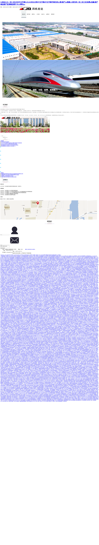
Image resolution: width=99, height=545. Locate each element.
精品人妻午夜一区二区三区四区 (78, 318)
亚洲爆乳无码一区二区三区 (93, 306)
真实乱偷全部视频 (73, 316)
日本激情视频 (66, 262)
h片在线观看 (45, 263)
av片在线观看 (83, 400)
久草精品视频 (11, 283)
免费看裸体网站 (84, 386)
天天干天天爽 (85, 282)
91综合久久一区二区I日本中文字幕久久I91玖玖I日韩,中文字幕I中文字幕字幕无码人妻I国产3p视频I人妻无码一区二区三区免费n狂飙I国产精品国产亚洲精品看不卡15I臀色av (30, 255)
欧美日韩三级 (38, 365)
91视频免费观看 (38, 327)
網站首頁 (23, 14)
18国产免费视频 (83, 275)
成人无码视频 (10, 306)
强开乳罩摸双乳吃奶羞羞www (39, 380)
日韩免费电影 (79, 339)
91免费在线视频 (32, 328)
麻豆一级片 (69, 314)
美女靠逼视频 (90, 302)
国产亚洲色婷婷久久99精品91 (36, 400)
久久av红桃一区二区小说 (28, 265)
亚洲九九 (35, 388)
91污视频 (69, 334)
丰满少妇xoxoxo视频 (61, 338)
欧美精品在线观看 (51, 281)
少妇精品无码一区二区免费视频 (80, 281)
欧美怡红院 (21, 383)
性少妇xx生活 (3, 295)
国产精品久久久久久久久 (38, 307)
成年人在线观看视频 (88, 338)
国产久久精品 (62, 320)
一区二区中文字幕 (65, 382)
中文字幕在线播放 (9, 281)
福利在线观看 (83, 364)
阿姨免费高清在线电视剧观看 (23, 328)
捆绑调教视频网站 (23, 401)
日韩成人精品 (6, 258)
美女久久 (66, 276)
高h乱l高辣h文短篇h (52, 347)
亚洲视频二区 (11, 298)
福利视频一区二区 (70, 349)
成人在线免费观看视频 (63, 278)
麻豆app (36, 378)
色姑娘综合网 (51, 313)
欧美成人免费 (92, 343)
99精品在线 (84, 382)
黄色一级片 (16, 380)
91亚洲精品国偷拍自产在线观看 (92, 294)
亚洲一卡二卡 (22, 319)
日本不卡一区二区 (42, 262)
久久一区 (27, 319)
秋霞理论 (27, 264)
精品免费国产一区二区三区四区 (22, 335)
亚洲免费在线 (6, 321)
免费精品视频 (54, 378)
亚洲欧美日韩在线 (10, 264)
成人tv (97, 265)
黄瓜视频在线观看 (92, 265)
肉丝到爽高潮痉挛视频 (42, 333)
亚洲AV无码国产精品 (24, 257)
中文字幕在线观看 (55, 287)
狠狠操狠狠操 (25, 303)
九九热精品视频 (11, 347)
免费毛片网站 (40, 348)
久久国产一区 (22, 325)
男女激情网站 (36, 383)
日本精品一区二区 (38, 313)
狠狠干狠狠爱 (41, 342)
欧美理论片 (84, 261)
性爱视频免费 (38, 341)
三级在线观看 (91, 305)
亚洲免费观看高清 (20, 364)
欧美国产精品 (24, 324)
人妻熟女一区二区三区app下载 (81, 335)
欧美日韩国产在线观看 (10, 368)
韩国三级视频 (95, 334)
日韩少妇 (2, 266)
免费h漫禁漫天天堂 (34, 375)
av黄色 (28, 277)
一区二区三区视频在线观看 (28, 383)
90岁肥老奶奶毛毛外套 (48, 301)
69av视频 (28, 339)
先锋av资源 (65, 380)
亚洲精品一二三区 (22, 306)
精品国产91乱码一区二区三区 (47, 322)
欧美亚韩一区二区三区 (87, 322)
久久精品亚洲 (55, 338)
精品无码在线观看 (6, 356)
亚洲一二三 (68, 279)
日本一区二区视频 (45, 313)
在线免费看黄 (78, 377)
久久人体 (58, 308)
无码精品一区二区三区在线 (42, 296)
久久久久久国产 (79, 382)
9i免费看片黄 (18, 336)
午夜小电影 (57, 306)
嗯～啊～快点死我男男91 (62, 294)
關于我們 (28, 14)
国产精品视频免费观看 (91, 262)
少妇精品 (86, 348)
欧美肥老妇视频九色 (68, 267)
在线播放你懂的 (88, 341)
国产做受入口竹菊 (66, 304)
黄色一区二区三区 (54, 261)
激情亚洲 (22, 381)
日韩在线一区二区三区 (12, 276)
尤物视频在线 (48, 282)
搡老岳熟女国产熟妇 (94, 261)
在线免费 (30, 381)
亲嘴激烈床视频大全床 (64, 306)
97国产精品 (51, 298)
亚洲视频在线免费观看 (80, 263)
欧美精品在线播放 (74, 326)
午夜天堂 (54, 321)
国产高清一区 (70, 276)
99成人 (62, 357)
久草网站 (25, 363)
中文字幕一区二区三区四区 (10, 357)
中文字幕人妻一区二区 (40, 346)
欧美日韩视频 (43, 379)
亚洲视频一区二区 (68, 397)
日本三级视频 (51, 317)
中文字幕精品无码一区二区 (83, 265)
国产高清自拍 (42, 315)
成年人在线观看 (71, 288)
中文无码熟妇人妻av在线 (63, 356)
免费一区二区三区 (76, 275)
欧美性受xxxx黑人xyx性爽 (32, 281)
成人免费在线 (74, 256)
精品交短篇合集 (19, 324)
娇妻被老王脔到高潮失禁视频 (53, 265)
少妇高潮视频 (44, 273)
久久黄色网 (43, 282)
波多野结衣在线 (76, 341)
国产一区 (17, 344)
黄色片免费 (90, 381)
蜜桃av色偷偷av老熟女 (85, 305)
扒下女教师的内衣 (59, 347)
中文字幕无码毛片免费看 (52, 283)
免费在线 (31, 380)
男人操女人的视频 (36, 260)
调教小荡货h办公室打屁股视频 (88, 280)
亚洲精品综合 (96, 275)
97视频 (96, 336)
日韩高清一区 (9, 287)
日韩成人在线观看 (4, 263)
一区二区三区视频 (52, 280)
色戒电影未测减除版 (23, 355)
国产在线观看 (59, 328)
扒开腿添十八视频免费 (5, 283)
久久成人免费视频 (84, 324)
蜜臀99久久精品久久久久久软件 (23, 327)
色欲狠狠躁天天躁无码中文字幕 (73, 380)
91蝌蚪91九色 (8, 256)
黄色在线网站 (92, 264)
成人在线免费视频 (92, 339)
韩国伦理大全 (61, 354)
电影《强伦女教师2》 (7, 359)
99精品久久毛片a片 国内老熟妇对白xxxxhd (85, 342)
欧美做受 (49, 260)
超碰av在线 (52, 355)
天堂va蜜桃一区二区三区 (11, 279)
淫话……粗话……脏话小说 (79, 362)
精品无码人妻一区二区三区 (53, 278)
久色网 (88, 396)
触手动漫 (42, 294)
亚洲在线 (59, 296)
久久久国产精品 (85, 360)
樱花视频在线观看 (16, 281)
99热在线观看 (79, 273)
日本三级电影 (18, 276)
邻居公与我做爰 (5, 298)
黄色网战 (86, 306)
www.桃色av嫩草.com (34, 368)
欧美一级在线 (13, 256)
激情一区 (95, 279)
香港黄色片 (38, 360)
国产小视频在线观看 (64, 395)
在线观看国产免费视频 (75, 296)
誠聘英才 (48, 14)
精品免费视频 (30, 273)
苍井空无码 (11, 366)
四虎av (50, 285)
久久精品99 (2, 334)
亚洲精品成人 (93, 389)
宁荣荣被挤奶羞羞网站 (60, 259)
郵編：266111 (20, 249)
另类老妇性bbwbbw (9, 342)
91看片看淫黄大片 (76, 286)
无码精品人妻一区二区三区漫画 (31, 295)
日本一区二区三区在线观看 (34, 278)
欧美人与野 (37, 268)
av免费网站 (38, 399)
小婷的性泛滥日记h (3, 307)
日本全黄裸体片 (36, 301)
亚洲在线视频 (6, 365)
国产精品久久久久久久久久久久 (72, 258)
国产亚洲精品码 (61, 262)
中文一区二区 (25, 273)
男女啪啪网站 (17, 257)
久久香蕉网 (96, 259)
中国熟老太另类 (40, 274)
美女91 (19, 381)
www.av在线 (3, 299)
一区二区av (19, 356)
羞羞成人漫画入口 (83, 396)
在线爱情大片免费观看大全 (21, 259)
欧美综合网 (7, 313)
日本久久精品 (16, 340)
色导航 (40, 314)
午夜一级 (95, 286)
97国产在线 (75, 285)
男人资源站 (41, 317)
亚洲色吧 (89, 320)
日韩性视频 (81, 346)
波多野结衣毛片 (18, 357)
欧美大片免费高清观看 (24, 343)
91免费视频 (96, 298)
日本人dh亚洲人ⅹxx (24, 308)
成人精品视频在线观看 (24, 360)
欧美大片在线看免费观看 (4, 260)
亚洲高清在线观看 (26, 261)
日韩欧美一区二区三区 (75, 279)
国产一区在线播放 (80, 303)
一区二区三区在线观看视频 (79, 308)
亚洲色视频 (23, 296)
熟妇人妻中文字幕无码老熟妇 (9, 257)
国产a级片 (19, 347)
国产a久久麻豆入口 (13, 346)
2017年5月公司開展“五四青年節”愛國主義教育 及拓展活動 (11, 142)
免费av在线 (55, 301)
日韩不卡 (23, 299)
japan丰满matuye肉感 (15, 262)
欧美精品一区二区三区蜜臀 (68, 286)
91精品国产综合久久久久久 (11, 268)
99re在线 (55, 362)
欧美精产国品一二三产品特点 (52, 326)
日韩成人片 (80, 325)
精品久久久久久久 (71, 294)
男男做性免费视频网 (36, 266)
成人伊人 (12, 348)
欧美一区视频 (40, 375)
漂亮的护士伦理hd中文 (68, 302)
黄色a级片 (60, 285)
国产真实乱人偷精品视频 (55, 381)
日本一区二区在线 (26, 380)
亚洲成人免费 (80, 258)
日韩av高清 (14, 359)
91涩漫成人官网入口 (17, 294)
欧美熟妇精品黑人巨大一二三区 (58, 274)
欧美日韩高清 (28, 396)
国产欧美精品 (95, 377)
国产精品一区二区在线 (93, 321)
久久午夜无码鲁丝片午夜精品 (9, 341)
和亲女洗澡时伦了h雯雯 (85, 385)
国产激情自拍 (19, 303)
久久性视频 (46, 342)
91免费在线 (2, 323)
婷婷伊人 (68, 323)
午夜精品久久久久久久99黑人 (88, 368)
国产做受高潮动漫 (37, 358)
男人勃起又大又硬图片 (33, 306)
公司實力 (38, 14)
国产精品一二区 (18, 362)
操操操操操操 (54, 367)
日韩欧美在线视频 (30, 293)
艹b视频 (61, 286)
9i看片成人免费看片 (54, 304)
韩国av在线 (82, 349)
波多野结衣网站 (73, 260)
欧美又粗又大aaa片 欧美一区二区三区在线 (9, 303)
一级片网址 (61, 322)
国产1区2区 (87, 260)
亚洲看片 (28, 276)
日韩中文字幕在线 (43, 275)
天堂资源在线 (19, 279)
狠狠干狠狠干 (11, 401)
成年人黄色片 (58, 279)
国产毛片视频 (91, 278)
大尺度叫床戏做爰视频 (11, 338)
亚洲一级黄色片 (68, 296)
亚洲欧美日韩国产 (17, 296)
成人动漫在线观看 (48, 268)
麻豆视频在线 (6, 265)
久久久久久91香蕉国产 (18, 384)
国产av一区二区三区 (28, 287)
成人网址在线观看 (11, 345)
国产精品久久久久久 (36, 265)
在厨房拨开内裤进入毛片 (37, 267)
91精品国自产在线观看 (19, 265)
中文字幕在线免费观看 (47, 276)
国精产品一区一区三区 (59, 266)
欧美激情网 (57, 333)
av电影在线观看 (39, 322)
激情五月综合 (12, 336)
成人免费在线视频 (8, 354)
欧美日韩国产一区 (87, 283)
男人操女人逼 (65, 398)
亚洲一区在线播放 (44, 265)
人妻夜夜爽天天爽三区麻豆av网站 (90, 258)
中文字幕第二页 (83, 345)
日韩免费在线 (11, 327)
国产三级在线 (60, 305)
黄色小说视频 (56, 316)
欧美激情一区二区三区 (75, 297)
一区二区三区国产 (52, 308)
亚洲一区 (50, 286)
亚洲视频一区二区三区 (83, 323)
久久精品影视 (25, 333)
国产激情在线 (31, 257)
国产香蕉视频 (31, 284)
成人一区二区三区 (51, 295)
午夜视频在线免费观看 (48, 274)
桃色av (91, 260)
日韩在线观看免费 (46, 397)
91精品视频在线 (31, 303)
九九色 (44, 307)
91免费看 (62, 268)
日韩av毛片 (53, 368)
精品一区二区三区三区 (53, 348)
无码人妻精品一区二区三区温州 (71, 340)
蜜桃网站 (4, 282)
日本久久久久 (41, 280)
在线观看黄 (72, 360)
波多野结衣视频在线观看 (52, 296)
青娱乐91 (58, 264)
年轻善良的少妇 (7, 314)
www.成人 (62, 267)
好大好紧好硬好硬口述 (67, 315)
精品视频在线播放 (18, 258)
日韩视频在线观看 (34, 298)
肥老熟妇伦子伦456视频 (59, 368)
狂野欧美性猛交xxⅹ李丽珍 (44, 259)
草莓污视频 (14, 274)
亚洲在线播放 (25, 316)
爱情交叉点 (41, 301)
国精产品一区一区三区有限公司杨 (73, 287)
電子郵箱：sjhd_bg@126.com (7, 252)
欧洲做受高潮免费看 (51, 293)
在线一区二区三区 (84, 313)
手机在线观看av (46, 302)
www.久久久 (76, 288)
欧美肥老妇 (6, 327)
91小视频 (3, 362)
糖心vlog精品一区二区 (10, 302)
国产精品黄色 (30, 333)
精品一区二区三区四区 (24, 389)
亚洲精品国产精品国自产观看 (90, 257)
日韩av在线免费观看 (25, 337)
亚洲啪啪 (40, 345)
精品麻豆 (32, 361)
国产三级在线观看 (57, 376)
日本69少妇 (63, 383)
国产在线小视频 (39, 297)
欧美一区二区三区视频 (76, 259)
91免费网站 (56, 300)
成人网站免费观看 (70, 301)
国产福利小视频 (93, 281)
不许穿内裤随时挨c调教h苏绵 (37, 305)
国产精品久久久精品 (14, 267)
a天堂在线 (71, 262)
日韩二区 (2, 261)
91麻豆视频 (65, 263)
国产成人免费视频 (72, 400)
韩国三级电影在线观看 (55, 398)
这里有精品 (56, 356)
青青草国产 (36, 333)
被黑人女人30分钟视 (75, 266)
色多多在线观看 (82, 395)
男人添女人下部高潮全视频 (75, 298)
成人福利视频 (83, 361)
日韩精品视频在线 (49, 334)
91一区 (70, 357)
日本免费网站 (24, 277)
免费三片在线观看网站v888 (28, 267)
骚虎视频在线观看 (42, 318)
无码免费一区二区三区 (5, 277)
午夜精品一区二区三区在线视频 (42, 376)
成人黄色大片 (55, 342)
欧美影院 (45, 375)
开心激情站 (13, 344)
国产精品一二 (31, 268)
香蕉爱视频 (54, 260)
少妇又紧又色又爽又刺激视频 (27, 301)
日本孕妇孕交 (85, 267)
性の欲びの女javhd (42, 354)
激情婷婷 (69, 384)
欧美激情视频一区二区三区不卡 (10, 382)
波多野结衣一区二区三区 (60, 389)
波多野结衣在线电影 (55, 339)
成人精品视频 (43, 364)
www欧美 (34, 283)
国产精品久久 (67, 284)
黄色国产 (50, 378)
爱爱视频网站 (56, 366)
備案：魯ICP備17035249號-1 (30, 249)
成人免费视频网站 (32, 319)
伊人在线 (28, 386)
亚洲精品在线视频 (37, 284)
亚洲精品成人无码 (21, 342)
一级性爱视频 (2, 256)
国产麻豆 (48, 359)
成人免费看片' (39, 261)
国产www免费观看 (45, 308)
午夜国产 (26, 381)
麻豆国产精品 (65, 324)
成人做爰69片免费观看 (43, 320)
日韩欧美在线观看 (79, 280)
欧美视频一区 (96, 344)
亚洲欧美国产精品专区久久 (78, 283)
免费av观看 (67, 298)
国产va (26, 302)
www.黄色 (85, 266)
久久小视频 (95, 386)
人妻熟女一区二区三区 (42, 298)
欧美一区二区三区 (76, 389)
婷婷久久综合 (53, 382)
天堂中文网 (75, 273)
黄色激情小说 (24, 276)
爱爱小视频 (32, 277)
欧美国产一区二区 (19, 261)
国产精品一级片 (90, 285)
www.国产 (18, 308)
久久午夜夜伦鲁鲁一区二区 (6, 328)
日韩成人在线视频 (59, 273)
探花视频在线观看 (44, 341)
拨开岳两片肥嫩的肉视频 (92, 266)
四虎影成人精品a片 (23, 275)
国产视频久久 (19, 256)
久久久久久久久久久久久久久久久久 (44, 381)
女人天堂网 (46, 256)
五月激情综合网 (17, 275)
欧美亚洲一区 (28, 298)
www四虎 (6, 266)
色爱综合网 (51, 395)
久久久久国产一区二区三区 (53, 335)
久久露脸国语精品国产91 (82, 374)
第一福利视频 (57, 302)
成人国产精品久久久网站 (43, 367)
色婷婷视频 (64, 314)
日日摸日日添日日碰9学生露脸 (91, 378)
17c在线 (31, 349)
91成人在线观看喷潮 (43, 293)
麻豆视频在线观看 (68, 361)
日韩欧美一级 (27, 398)
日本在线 (82, 336)
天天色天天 (53, 277)
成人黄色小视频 (33, 377)
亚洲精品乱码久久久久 (34, 354)
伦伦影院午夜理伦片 (4, 347)
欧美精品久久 (41, 382)
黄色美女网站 (66, 366)
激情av (26, 299)
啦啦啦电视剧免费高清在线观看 (59, 298)
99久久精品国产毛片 (48, 321)
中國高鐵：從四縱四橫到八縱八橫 (7, 175)
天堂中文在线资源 (18, 337)
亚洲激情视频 (43, 284)
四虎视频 (30, 266)
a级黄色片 (76, 347)
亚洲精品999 (92, 293)
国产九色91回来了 (15, 396)
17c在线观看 (60, 282)
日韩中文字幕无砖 (8, 284)
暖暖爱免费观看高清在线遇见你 (44, 368)
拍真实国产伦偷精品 (25, 294)
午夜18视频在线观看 (51, 258)
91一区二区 (77, 294)
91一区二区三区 (9, 379)
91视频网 (28, 347)
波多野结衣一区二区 (20, 287)
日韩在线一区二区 (17, 298)
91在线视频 (60, 263)
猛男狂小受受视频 (22, 264)
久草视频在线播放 (7, 261)
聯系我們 (52, 14)
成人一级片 (87, 362)
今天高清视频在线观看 (19, 367)
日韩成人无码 (2, 368)
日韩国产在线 (46, 389)
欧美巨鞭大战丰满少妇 (81, 260)
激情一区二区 (49, 273)
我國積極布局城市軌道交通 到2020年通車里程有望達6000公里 (12, 173)
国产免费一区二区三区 (61, 283)
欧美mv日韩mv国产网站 (82, 285)
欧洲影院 (37, 382)
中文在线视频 (69, 303)
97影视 (56, 327)
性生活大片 (31, 256)
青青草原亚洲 (87, 263)
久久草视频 (42, 277)
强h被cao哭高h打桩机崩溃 (8, 308)
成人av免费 (86, 359)
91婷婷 (9, 266)
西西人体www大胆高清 (63, 334)
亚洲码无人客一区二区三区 (90, 336)
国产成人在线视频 (58, 388)
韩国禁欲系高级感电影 (38, 361)
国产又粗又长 (42, 360)
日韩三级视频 (35, 345)
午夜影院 (5, 319)
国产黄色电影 (35, 397)
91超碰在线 (12, 260)
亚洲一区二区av (92, 349)
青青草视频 (84, 299)
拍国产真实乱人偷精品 (68, 305)
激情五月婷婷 (72, 335)
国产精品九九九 (81, 293)
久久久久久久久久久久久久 (92, 323)
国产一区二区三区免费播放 (86, 277)
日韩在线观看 (92, 345)
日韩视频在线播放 (83, 279)
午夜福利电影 (61, 346)
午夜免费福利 (71, 385)
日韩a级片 (35, 387)
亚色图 (59, 341)
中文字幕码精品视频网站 (31, 399)
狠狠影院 (76, 366)
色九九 (13, 284)
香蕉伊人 (60, 318)
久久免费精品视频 (19, 333)
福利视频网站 (68, 355)
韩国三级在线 (12, 349)
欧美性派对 (14, 335)
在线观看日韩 (12, 265)
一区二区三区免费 (43, 359)
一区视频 (91, 325)
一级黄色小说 (60, 261)
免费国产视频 (47, 355)
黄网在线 (62, 296)
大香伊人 (58, 286)
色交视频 (13, 334)
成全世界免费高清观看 (31, 365)
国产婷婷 (38, 357)
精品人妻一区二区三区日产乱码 (22, 274)
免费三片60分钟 (81, 288)
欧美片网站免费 (95, 288)
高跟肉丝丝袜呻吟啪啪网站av (76, 277)
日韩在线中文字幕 (54, 379)
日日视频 (59, 362)
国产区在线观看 (10, 297)
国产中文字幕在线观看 (35, 367)
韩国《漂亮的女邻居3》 (92, 315)
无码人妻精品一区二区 (55, 344)
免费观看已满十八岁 (61, 326)
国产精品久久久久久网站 (55, 307)
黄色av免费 (42, 300)
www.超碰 (64, 280)
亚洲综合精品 (17, 284)
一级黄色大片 (16, 389)
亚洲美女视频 (12, 358)
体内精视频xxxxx (60, 399)
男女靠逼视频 (80, 383)
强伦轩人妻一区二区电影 (46, 349)
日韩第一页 (60, 304)
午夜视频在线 (74, 339)
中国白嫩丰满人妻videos (68, 346)
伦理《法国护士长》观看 (57, 275)
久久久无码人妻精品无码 (18, 286)
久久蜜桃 (61, 344)
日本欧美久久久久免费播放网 (48, 299)
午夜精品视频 (66, 316)
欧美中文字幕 (52, 267)
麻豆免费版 (27, 322)
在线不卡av (66, 259)
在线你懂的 (92, 263)
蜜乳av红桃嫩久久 (7, 301)
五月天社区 (72, 268)
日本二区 (64, 342)
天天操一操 (27, 296)
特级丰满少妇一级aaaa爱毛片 (78, 276)
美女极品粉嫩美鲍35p (16, 354)
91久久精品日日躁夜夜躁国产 (61, 394)
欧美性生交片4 (36, 293)
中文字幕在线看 (11, 278)
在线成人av (82, 296)
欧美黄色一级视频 (86, 325)
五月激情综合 (65, 285)
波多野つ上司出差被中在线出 (42, 295)
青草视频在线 (52, 397)
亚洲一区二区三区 (77, 385)
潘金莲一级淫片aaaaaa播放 (50, 288)
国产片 (80, 313)
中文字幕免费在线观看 (44, 260)
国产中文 (23, 278)
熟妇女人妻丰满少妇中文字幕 (73, 363)
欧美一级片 (22, 297)
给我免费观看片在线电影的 (20, 338)
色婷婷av (57, 380)
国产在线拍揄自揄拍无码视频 (46, 365)
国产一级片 (91, 362)
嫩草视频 (46, 257)
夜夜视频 (27, 358)
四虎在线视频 (50, 318)
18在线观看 (17, 360)
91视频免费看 (66, 357)
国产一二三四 (54, 276)
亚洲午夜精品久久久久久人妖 (72, 265)
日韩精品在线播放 (65, 275)
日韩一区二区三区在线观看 (15, 319)
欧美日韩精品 (66, 299)
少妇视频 (19, 366)
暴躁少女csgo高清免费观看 (61, 323)
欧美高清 (37, 259)
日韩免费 (5, 383)
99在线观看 (69, 266)
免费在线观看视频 (43, 266)
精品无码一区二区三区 (90, 307)
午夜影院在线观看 (90, 275)
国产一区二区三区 (51, 320)
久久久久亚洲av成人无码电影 (66, 256)
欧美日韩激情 (96, 282)
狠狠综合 (14, 308)
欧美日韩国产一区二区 (46, 261)
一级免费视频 (51, 302)
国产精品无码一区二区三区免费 (23, 263)
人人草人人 (91, 377)
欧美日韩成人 (24, 279)
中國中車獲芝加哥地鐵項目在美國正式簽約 (8, 176)
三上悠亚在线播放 (70, 281)
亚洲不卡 (8, 325)
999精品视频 (36, 316)
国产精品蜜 (29, 300)
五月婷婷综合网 (12, 375)
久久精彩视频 (47, 398)
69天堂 (24, 318)
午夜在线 (88, 281)
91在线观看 (6, 364)
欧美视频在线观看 (19, 318)
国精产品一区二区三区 (67, 282)
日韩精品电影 (5, 294)
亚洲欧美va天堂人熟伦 (54, 294)
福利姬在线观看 (86, 284)
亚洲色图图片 (85, 287)
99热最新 (40, 396)
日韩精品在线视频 (47, 382)
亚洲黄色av (54, 345)
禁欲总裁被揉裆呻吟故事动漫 (20, 345)
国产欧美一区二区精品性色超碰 (70, 345)
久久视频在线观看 (26, 313)
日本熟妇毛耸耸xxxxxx (93, 267)
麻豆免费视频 (10, 294)
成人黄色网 (74, 397)
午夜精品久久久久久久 (47, 305)
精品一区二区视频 (76, 396)
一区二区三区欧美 (60, 276)
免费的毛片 (90, 374)
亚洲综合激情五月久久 (47, 287)
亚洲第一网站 (58, 256)
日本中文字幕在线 (46, 267)
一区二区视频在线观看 (50, 366)
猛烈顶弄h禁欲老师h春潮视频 (77, 267)
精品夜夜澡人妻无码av (29, 338)
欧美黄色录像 (81, 356)
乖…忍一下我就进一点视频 (20, 358)
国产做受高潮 (70, 285)
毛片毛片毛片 (17, 283)
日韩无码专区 (36, 288)
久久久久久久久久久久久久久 (83, 304)
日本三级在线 (60, 303)
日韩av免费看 (49, 263)
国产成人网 (4, 281)
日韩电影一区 (17, 394)
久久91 (70, 259)
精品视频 (61, 324)
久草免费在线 (73, 338)
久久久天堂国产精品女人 (67, 273)
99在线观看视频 (33, 259)
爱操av (85, 296)
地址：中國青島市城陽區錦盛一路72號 (9, 249)
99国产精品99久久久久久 (56, 268)
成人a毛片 (85, 294)
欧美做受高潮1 (24, 260)
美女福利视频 (38, 349)
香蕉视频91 (7, 323)
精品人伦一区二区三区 (71, 263)
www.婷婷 (55, 282)
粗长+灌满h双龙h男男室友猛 (51, 315)
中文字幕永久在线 (7, 262)
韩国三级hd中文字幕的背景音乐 (26, 305)
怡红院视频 (71, 308)
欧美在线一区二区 (64, 359)
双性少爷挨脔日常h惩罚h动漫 (23, 323)
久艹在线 (57, 324)
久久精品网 (10, 400)
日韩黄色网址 (41, 321)
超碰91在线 (34, 346)
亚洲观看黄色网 (6, 360)
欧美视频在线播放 (90, 296)
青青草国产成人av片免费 (65, 307)
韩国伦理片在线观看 (82, 333)
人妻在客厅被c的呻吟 (83, 297)
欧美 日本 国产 (87, 356)
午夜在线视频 (68, 257)
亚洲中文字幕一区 (58, 295)
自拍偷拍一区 (49, 275)
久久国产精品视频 (68, 333)
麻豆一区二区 (26, 286)
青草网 (81, 322)
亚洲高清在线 (21, 262)
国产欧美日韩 (40, 397)
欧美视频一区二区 (8, 334)
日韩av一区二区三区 (88, 288)
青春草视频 (95, 376)
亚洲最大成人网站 (12, 293)
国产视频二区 (32, 313)
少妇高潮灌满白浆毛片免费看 (60, 355)
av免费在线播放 (33, 322)
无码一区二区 (79, 320)
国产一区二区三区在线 (42, 326)
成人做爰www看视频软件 (38, 304)
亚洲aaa (72, 315)
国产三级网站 (67, 260)
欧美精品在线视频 (78, 261)
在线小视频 (83, 259)
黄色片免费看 (84, 320)
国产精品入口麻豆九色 (39, 369)
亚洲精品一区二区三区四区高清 (59, 337)
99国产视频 (68, 277)
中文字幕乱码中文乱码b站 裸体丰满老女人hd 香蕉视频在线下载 (82, 375)
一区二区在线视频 (58, 281)
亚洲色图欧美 (89, 335)
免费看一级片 (12, 365)
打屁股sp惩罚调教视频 (82, 262)
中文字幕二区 (73, 257)
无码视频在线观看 (42, 344)
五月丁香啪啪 (55, 263)
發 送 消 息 (3, 248)
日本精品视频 (45, 281)
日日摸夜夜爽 (5, 317)
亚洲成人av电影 (14, 266)
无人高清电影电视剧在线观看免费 (33, 280)
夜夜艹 (76, 342)
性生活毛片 (48, 262)
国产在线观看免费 (52, 256)
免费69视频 (24, 339)
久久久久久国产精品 (92, 327)
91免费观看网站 (32, 282)
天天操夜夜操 (41, 256)
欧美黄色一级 (31, 323)
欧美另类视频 (68, 297)
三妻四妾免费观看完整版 (76, 344)
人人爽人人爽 (82, 341)
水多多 (74, 280)
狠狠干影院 (14, 300)
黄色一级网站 (67, 268)
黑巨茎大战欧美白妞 (88, 308)
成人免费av (7, 299)
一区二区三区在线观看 (92, 394)
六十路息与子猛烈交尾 (13, 323)
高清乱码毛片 (44, 345)
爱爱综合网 (75, 369)
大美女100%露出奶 (13, 356)
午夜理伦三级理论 (90, 301)
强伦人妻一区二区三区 (17, 285)
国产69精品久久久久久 (66, 293)
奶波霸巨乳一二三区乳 (77, 274)
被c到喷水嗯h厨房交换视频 (59, 299)
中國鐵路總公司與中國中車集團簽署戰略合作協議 (10, 174)
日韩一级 (87, 357)
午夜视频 (88, 345)
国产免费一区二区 (33, 261)
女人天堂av (40, 339)
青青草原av (72, 307)
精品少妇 (28, 259)
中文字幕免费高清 (30, 279)
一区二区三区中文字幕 (89, 259)
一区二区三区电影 (93, 268)
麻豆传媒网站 (12, 299)
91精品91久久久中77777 (38, 299)
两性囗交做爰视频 (6, 336)
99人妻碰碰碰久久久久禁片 (92, 314)
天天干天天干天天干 (52, 394)
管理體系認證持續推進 (5, 141)
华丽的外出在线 (18, 365)
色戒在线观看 (66, 368)
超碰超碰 (67, 308)
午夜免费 (85, 300)
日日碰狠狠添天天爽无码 (43, 286)
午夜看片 (5, 297)
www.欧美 (25, 384)
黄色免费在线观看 (78, 264)
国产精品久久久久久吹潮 (19, 282)
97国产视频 (95, 342)
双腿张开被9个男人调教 (78, 315)
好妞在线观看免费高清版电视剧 (17, 316)
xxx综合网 (45, 340)
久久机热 (31, 264)
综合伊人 (61, 302)
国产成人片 (42, 319)
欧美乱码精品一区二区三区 (43, 316)
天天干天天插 (53, 297)
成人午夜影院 (7, 280)
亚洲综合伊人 (76, 327)
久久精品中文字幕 (72, 382)
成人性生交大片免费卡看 (35, 325)
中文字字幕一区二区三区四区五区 (56, 369)
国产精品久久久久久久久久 (52, 340)
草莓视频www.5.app (8, 343)
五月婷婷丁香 (15, 342)
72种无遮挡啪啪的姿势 (76, 305)
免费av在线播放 (24, 365)
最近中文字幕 (47, 346)
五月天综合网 (37, 277)
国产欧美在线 (70, 321)
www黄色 (27, 306)
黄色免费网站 (32, 378)
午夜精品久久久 (43, 334)
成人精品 (40, 273)
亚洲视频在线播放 (78, 268)
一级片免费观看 (52, 389)
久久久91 (34, 287)
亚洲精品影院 (26, 307)
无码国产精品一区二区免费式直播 (52, 354)
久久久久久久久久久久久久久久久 (83, 337)
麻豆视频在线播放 (6, 318)
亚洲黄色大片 (23, 280)
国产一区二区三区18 (59, 374)
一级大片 (15, 348)
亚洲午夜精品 (86, 276)
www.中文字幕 (13, 314)
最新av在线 (79, 386)
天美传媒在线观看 (51, 257)
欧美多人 (54, 286)
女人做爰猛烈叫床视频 (68, 274)
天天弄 (15, 347)
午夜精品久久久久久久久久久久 (54, 325)
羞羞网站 (65, 303)
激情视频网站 (61, 300)
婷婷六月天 (6, 401)
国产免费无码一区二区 (13, 313)
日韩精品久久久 (23, 321)
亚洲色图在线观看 (54, 285)
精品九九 (61, 264)
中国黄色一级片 (55, 305)
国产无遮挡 (73, 264)
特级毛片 (26, 359)
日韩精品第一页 (18, 299)
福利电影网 (51, 342)
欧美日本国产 (95, 367)
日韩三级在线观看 (60, 348)
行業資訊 (2, 172)
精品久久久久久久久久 (16, 400)
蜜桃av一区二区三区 (62, 287)
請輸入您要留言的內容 (5, 247)
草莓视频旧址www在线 (93, 337)
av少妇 (14, 374)
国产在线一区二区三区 (89, 358)
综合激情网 (81, 266)
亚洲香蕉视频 (4, 369)
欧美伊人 (30, 340)
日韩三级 (26, 278)
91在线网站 (31, 294)
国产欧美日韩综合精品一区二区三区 (87, 295)
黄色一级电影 (36, 256)
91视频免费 (28, 321)
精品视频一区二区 (23, 281)
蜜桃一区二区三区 (29, 326)
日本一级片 (62, 316)
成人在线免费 (64, 281)
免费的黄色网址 (19, 376)
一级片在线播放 (90, 286)
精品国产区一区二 (66, 386)
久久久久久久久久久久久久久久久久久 (87, 298)
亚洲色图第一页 (47, 277)
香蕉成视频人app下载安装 (75, 295)
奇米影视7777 (15, 306)
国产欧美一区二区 (54, 262)
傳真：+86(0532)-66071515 (17, 251)
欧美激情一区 (71, 347)
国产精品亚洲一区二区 (22, 399)
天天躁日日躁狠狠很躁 (32, 285)
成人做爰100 (43, 323)
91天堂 (3, 259)
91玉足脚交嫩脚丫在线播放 (7, 333)
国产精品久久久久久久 (74, 304)
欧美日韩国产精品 (93, 274)
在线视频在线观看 (25, 256)
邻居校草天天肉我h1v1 (85, 268)
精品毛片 (14, 288)
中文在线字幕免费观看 (36, 300)
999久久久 (6, 259)
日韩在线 (54, 273)
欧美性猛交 (5, 361)
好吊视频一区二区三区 (58, 360)
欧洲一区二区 (56, 361)
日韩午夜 (43, 337)
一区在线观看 (45, 335)
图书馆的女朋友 (3, 377)
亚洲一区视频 (22, 302)
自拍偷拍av (80, 314)
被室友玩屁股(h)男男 (21, 266)
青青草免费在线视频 (84, 377)
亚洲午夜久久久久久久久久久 (37, 340)
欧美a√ (27, 268)
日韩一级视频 (67, 379)
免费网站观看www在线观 (52, 358)
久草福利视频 (92, 316)
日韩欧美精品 (6, 358)
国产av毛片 (23, 298)
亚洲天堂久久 (38, 282)
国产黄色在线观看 (35, 317)
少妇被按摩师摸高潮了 (66, 295)
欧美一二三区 (72, 261)
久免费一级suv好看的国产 (12, 263)
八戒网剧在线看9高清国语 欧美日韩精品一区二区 (31, 315)
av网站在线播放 (88, 326)
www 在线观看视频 (39, 287)
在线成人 (45, 283)
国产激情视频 (40, 276)
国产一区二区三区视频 (34, 314)
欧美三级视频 (79, 302)
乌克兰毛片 (31, 307)
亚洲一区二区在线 (43, 258)
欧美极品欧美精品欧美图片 (27, 258)
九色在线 (21, 363)
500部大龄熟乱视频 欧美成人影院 (27, 336)
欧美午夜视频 (92, 384)
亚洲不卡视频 (39, 281)
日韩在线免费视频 (81, 348)
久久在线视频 (64, 327)
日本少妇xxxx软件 (6, 315)
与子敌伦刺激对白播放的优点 (73, 356)
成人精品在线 (86, 278)
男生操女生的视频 (66, 322)
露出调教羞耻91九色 (12, 259)
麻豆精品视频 (63, 279)
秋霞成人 (96, 262)
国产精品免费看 (45, 378)
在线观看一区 (2, 302)
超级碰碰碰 (85, 315)
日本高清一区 (8, 304)
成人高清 (11, 277)
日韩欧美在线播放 (10, 296)
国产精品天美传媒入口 (44, 325)
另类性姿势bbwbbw (78, 360)
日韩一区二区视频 (28, 374)
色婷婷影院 (40, 378)
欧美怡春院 (20, 267)
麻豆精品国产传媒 (34, 276)
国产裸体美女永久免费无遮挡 (73, 313)
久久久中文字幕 (95, 260)
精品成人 (19, 278)
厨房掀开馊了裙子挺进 (12, 322)
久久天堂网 (68, 335)
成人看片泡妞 (27, 325)
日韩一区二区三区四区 (17, 277)
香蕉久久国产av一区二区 (79, 306)
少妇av (73, 328)
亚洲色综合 (23, 357)
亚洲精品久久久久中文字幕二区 (49, 279)
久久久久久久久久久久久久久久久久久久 (31, 262)
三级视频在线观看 (91, 360)
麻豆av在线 (9, 377)
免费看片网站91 (42, 288)
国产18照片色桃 (48, 380)
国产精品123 (56, 313)
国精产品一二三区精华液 (24, 349)
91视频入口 (2, 300)
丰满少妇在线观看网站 (82, 256)
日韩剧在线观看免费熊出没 (21, 288)
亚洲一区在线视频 (66, 261)
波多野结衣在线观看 (93, 328)
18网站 (65, 266)
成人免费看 (22, 284)
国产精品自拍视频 (7, 316)
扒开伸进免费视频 (7, 344)
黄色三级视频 (28, 317)
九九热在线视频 (59, 315)
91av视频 (2, 257)
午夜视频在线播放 (35, 344)
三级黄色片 (36, 273)
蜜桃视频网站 (64, 313)
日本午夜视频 (62, 257)
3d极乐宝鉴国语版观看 (63, 265)
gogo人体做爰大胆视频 (59, 400)
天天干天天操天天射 (77, 343)
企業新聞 (2, 140)
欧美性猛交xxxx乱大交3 (67, 328)
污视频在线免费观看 (18, 339)
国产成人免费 (43, 399)
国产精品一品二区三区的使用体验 (81, 388)
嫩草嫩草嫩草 (86, 349)
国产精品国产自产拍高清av (11, 295)
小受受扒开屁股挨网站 (38, 263)
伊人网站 (81, 354)
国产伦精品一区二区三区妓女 (71, 337)
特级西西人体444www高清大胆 (76, 282)
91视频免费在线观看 (16, 343)
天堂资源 (63, 284)
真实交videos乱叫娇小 (50, 284)
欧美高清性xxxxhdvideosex (78, 278)
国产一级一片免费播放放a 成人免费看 (86, 334)
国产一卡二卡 (68, 378)
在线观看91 (79, 369)
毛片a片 (49, 297)
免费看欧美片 (5, 273)
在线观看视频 (30, 316)
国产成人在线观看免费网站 (39, 257)
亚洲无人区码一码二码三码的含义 (34, 324)
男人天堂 (2, 262)
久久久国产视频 (29, 397)
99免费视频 (23, 314)
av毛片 (52, 282)
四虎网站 (23, 366)
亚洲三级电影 (23, 326)
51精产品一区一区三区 (80, 257)
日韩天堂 (26, 284)
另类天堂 (22, 283)
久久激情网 (47, 280)
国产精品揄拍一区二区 (71, 365)
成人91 (88, 340)
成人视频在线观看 (44, 358)
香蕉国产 (81, 287)
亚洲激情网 (87, 328)
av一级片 (26, 266)
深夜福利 (48, 333)
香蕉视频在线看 (31, 299)
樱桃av (6, 278)
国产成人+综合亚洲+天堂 (43, 278)
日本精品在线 (18, 300)
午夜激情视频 (12, 318)
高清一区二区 (48, 379)
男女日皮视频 (28, 366)
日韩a (12, 325)
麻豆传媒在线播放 (38, 308)
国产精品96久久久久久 (7, 274)
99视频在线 (60, 375)
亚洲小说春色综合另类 (60, 260)
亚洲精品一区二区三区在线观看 (68, 317)
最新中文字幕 (74, 399)
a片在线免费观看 (91, 300)
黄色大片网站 (26, 282)
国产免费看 (18, 395)
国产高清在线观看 (17, 260)
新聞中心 (33, 14)
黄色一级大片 (90, 318)
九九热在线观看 (59, 280)
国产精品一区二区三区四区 (16, 304)
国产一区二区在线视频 (65, 325)
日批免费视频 (46, 294)
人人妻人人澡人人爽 (78, 379)
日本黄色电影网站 (64, 288)
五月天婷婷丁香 (70, 278)
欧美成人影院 (37, 258)
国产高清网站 (73, 355)
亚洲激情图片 (62, 308)
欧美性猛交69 (90, 282)
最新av (95, 358)
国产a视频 (33, 308)
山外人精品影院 (87, 293)
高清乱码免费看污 (31, 355)
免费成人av (73, 377)
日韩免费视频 (36, 303)
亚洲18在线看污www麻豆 (21, 268)
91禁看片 (88, 261)
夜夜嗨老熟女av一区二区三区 (91, 256)
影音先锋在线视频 (4, 378)
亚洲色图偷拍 (57, 257)
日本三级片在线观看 (29, 342)
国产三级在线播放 (92, 303)
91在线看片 (83, 357)
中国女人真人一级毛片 (85, 274)
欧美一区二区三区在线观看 (54, 336)
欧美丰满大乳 (30, 274)
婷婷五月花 (49, 345)
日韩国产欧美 (57, 320)
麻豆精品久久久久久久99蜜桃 (60, 258)
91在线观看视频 (79, 384)
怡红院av (37, 319)
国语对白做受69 (52, 259)
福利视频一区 (4, 279)
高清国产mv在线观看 (74, 323)
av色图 (33, 258)
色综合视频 (35, 362)
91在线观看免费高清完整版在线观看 (6, 320)
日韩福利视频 (51, 356)
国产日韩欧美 (18, 314)
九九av (8, 319)
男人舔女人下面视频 (68, 389)
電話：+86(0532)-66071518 (8, 250)
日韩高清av (64, 318)
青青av (54, 401)
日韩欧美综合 (41, 268)
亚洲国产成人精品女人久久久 (89, 363)
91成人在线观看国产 (59, 401)
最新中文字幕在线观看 (20, 374)
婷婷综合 (80, 299)
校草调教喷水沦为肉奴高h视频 (88, 273)
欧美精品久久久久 (81, 326)
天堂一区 (94, 304)
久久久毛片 (16, 264)
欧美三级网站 (29, 260)
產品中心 (43, 14)
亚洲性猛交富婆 (49, 338)
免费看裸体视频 (69, 280)
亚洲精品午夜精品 (40, 388)
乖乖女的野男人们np (40, 283)
